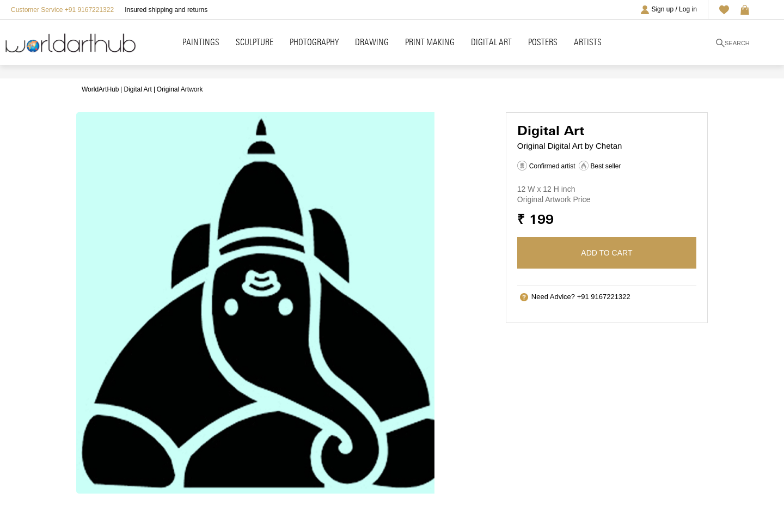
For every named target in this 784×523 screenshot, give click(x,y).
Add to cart (606, 252)
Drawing (372, 42)
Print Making (430, 42)
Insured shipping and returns (166, 10)
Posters (543, 42)
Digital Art (491, 42)
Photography (314, 42)
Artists (588, 42)
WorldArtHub (100, 89)
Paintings (200, 42)
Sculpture (254, 42)
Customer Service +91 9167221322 (62, 10)
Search (733, 43)
